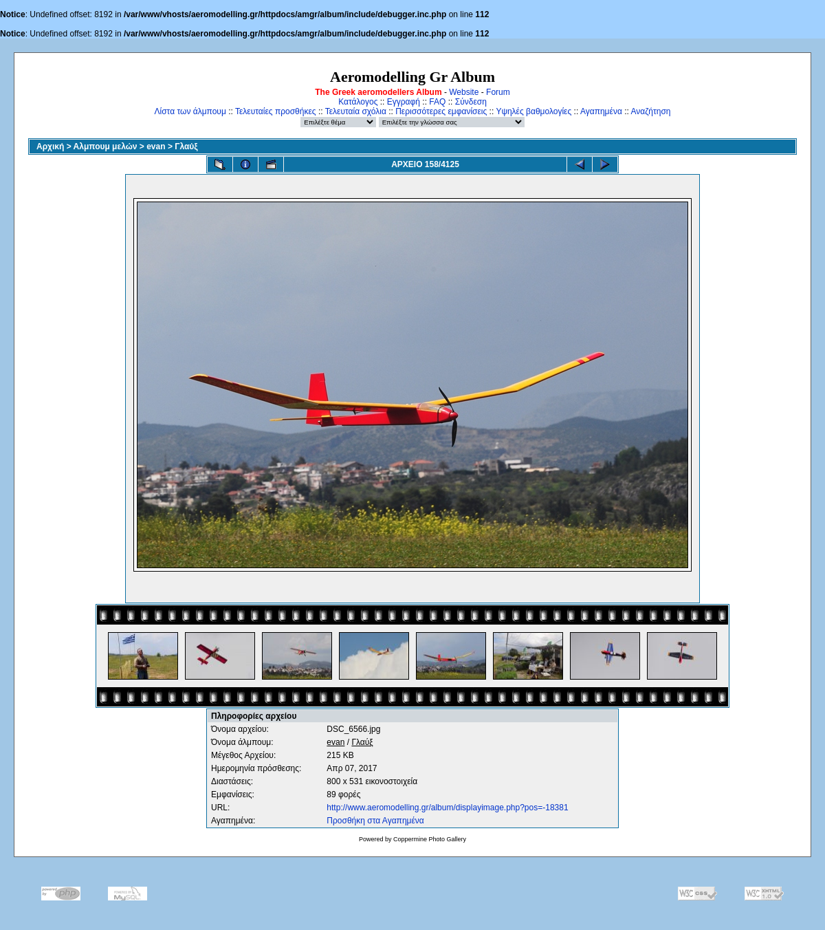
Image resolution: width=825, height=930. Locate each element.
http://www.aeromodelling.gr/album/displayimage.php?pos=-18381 (447, 807)
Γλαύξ (186, 146)
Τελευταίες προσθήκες (275, 111)
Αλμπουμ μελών (106, 146)
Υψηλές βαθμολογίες (533, 111)
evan (155, 146)
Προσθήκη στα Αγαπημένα (375, 820)
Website (463, 92)
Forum (498, 92)
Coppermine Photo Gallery (429, 839)
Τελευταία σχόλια (355, 111)
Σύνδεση (471, 102)
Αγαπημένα (601, 111)
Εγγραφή (403, 102)
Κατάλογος (357, 102)
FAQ (437, 102)
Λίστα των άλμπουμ (190, 111)
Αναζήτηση (651, 111)
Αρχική (50, 146)
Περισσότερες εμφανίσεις (441, 111)
